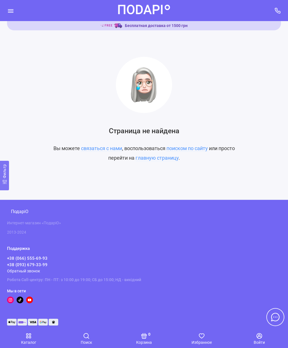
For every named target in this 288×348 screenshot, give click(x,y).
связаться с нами (101, 148)
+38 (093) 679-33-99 (27, 264)
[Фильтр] (4, 175)
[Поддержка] (277, 10)
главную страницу (157, 158)
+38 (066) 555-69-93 (27, 258)
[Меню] (10, 10)
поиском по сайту (187, 148)
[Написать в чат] (275, 317)
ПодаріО (19, 211)
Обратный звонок (23, 271)
